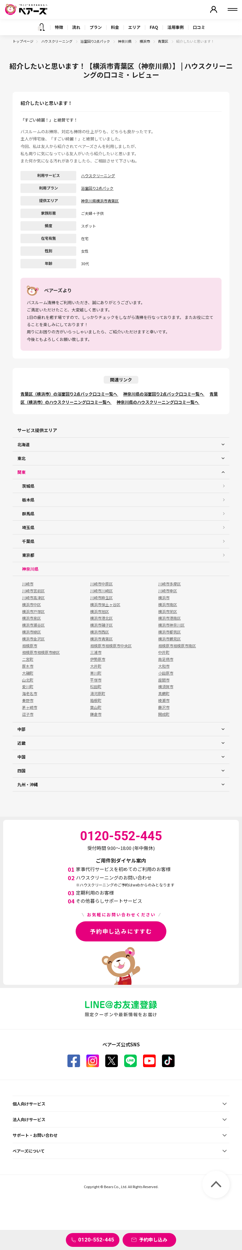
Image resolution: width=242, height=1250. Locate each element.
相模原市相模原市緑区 (41, 652)
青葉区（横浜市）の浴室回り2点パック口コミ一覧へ (69, 394)
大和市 (164, 666)
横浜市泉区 (31, 618)
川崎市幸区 (167, 590)
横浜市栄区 (167, 611)
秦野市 (27, 700)
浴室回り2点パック (95, 41)
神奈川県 (125, 41)
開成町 (164, 714)
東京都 (28, 555)
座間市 (164, 680)
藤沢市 (164, 707)
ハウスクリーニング (57, 41)
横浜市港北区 (101, 618)
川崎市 (27, 583)
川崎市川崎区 (101, 590)
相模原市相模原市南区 (177, 645)
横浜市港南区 (169, 618)
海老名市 (29, 693)
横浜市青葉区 (101, 638)
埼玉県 (28, 527)
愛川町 (27, 686)
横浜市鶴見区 (169, 638)
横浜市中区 (31, 604)
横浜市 (145, 41)
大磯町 (27, 673)
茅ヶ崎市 (29, 707)
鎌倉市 (95, 714)
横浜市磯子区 (101, 625)
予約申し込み (153, 1239)
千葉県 (28, 541)
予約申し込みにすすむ (121, 931)
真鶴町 (164, 693)
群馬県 (28, 514)
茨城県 (28, 486)
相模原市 (29, 645)
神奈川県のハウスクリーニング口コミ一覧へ (158, 402)
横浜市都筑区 (169, 631)
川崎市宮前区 (33, 590)
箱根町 (95, 700)
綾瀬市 (164, 700)
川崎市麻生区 (101, 597)
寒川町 (95, 673)
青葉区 (163, 41)
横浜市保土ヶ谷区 (105, 604)
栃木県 (28, 500)
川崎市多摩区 (169, 583)
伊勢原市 (97, 659)
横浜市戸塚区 (33, 611)
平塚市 (95, 680)
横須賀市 (165, 686)
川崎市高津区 (33, 597)
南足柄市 (165, 659)
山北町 (27, 680)
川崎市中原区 (101, 583)
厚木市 (27, 666)
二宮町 (27, 659)
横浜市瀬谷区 (33, 625)
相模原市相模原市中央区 (111, 645)
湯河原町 (97, 693)
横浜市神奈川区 (171, 625)
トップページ (23, 41)
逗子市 (27, 714)
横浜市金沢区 (33, 638)
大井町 (95, 666)
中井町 (164, 652)
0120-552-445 (96, 1239)
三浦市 (95, 652)
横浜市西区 (99, 631)
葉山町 (95, 707)
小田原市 (165, 673)
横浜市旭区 (99, 611)
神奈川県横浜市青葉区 (100, 200)
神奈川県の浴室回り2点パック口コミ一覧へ (164, 394)
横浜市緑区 (31, 631)
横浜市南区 (167, 604)
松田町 (95, 686)
